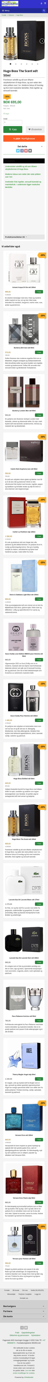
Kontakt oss (24, 1298)
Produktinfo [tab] (10, 160)
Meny (5, 11)
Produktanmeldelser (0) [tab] (15, 237)
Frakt (17, 1333)
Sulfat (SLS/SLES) (37, 1290)
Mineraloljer (11, 1294)
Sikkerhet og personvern (19, 1335)
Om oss (25, 1290)
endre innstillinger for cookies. (24, 1373)
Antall (5, 119)
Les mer (28, 1370)
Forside (4, 15)
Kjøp (13, 129)
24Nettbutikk (28, 1377)
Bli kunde (16, 1290)
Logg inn (38, 1294)
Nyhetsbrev (35, 1335)
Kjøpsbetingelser (28, 1333)
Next (44, 40)
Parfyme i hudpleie (25, 1294)
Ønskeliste (35, 129)
